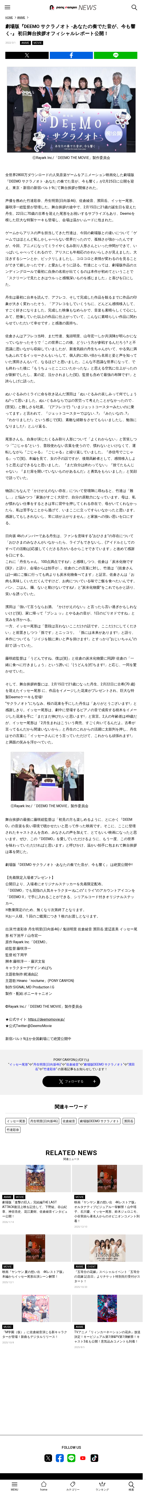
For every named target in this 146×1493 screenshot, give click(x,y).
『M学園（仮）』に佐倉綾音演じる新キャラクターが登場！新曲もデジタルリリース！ (34, 1334)
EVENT (92, 1266)
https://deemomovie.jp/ (46, 1019)
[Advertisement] (71, 1398)
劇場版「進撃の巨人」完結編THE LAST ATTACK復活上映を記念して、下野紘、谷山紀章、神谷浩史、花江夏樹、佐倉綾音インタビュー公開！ (35, 1209)
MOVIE (38, 42)
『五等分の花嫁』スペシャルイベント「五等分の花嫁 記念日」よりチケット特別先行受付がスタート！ (107, 1276)
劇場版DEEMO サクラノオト (103, 1064)
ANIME (21, 17)
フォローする (71, 1081)
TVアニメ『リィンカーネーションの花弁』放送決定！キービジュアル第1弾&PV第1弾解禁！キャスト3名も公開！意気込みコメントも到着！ (107, 1336)
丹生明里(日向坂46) (47, 1064)
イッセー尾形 (18, 1064)
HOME (9, 17)
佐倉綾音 (72, 1064)
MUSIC (8, 1326)
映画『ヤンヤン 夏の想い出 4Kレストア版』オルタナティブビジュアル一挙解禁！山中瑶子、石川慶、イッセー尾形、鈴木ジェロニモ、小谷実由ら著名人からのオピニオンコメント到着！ (107, 1211)
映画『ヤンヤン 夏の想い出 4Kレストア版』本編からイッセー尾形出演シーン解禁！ (34, 1274)
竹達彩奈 (50, 1069)
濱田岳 (128, 1121)
